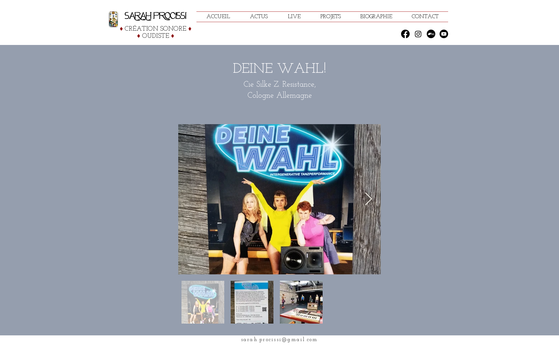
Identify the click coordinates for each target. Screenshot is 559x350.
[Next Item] (368, 199)
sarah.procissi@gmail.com (279, 340)
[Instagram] (418, 34)
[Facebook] (405, 34)
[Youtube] (444, 34)
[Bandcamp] (431, 34)
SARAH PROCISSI (155, 16)
